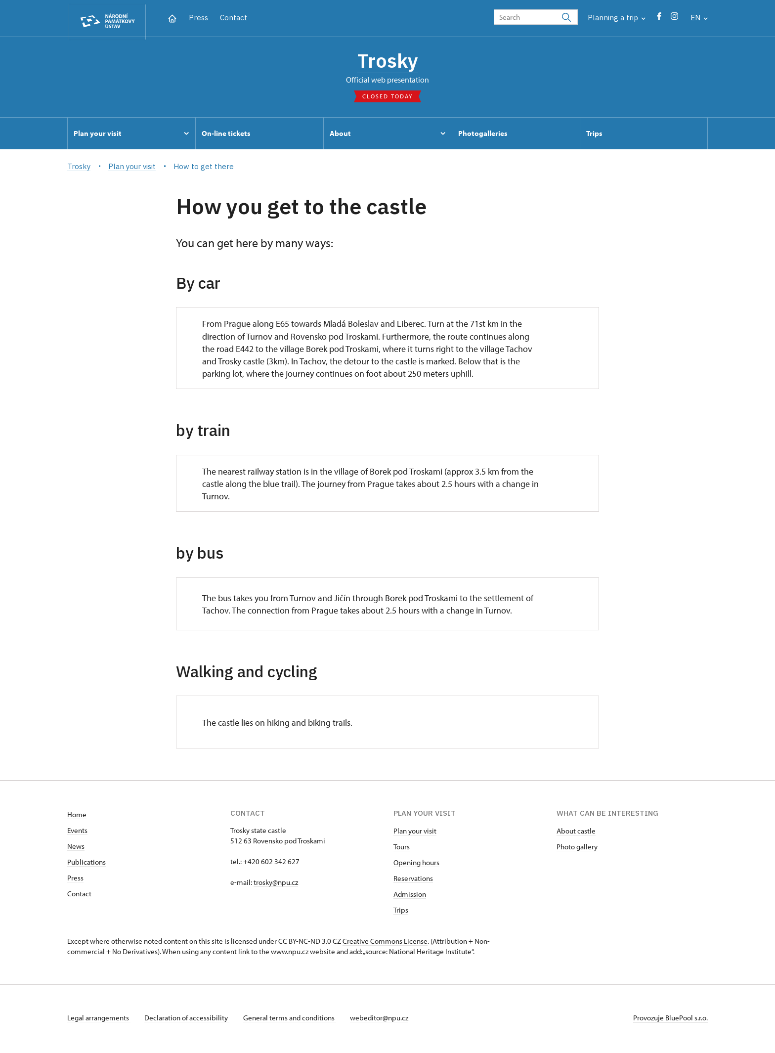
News (76, 848)
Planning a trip (617, 17)
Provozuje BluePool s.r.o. (670, 1020)
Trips (400, 912)
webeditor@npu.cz (385, 1020)
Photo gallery (577, 849)
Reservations (413, 880)
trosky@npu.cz (276, 884)
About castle (576, 833)
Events (77, 832)
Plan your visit (414, 833)
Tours (401, 849)
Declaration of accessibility (188, 1020)
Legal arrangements (98, 1020)
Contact (233, 17)
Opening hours (416, 865)
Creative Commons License (385, 943)
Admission (409, 896)
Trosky (387, 62)
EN (699, 17)
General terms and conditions (293, 1020)
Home (76, 817)
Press (198, 17)
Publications (86, 864)
